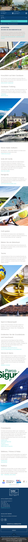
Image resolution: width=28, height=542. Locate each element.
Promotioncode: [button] (3, 23)
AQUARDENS (4, 462)
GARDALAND (4, 440)
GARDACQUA (4, 460)
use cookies (15, 540)
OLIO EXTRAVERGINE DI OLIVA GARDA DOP (11, 349)
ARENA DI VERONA (5, 365)
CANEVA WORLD (5, 444)
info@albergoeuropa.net (5, 507)
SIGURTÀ (3, 443)
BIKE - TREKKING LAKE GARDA (8, 474)
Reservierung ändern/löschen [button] (13, 23)
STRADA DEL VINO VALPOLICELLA (9, 347)
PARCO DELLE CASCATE (7, 446)
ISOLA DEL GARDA (5, 171)
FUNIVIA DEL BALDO (6, 153)
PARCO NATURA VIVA (6, 441)
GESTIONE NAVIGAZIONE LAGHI (8, 183)
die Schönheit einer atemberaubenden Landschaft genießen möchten (13, 37)
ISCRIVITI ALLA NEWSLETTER (14, 523)
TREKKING (3, 94)
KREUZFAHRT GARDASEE (7, 83)
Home (11, 7)
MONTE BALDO (4, 95)
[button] (25, 1)
